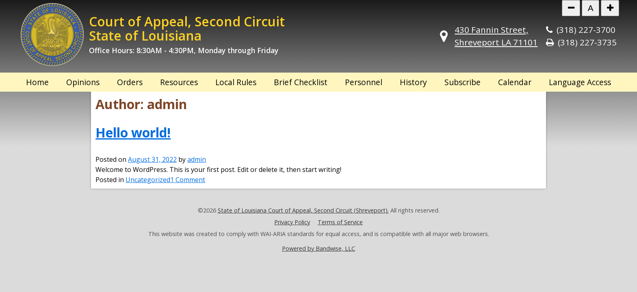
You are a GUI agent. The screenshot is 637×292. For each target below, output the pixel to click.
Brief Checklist (300, 82)
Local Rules (235, 82)
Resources (179, 82)
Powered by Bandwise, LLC (318, 248)
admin (196, 159)
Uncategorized (148, 179)
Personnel (363, 82)
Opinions (83, 82)
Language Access (580, 82)
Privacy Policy (292, 222)
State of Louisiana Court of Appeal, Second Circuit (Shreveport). (303, 210)
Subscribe (462, 82)
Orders (130, 82)
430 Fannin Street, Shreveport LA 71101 (496, 36)
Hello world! (133, 132)
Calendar (514, 82)
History (413, 82)
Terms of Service (340, 222)
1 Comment (187, 179)
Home (37, 82)
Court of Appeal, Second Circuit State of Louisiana (187, 28)
